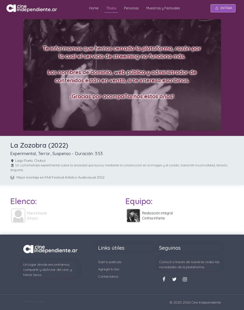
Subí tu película (109, 262)
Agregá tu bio (108, 269)
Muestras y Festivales (163, 8)
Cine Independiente (206, 302)
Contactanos (108, 276)
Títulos (111, 8)
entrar (223, 8)
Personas (131, 8)
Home (93, 8)
